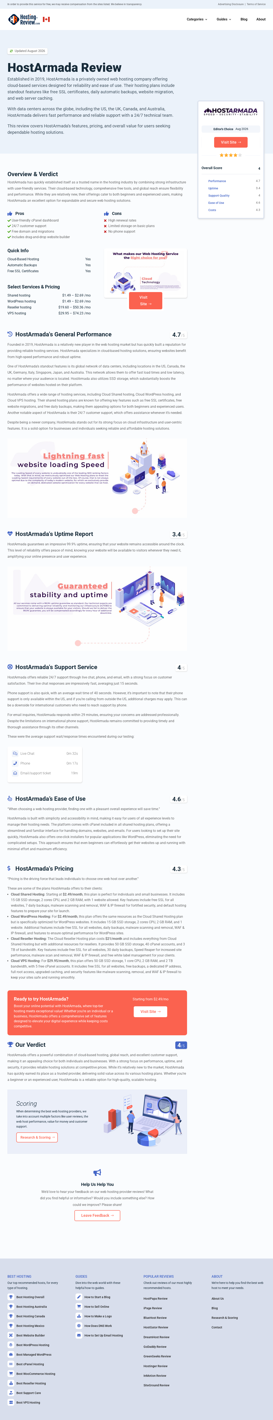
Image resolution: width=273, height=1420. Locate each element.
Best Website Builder (26, 1335)
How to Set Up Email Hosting (99, 1335)
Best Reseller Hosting (26, 1383)
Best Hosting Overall (25, 1296)
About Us (218, 1298)
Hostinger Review (155, 1366)
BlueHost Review (155, 1317)
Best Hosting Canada (26, 1316)
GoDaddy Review (155, 1346)
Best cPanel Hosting (25, 1364)
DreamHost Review (156, 1337)
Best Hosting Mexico (25, 1325)
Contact (217, 1327)
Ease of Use (216, 203)
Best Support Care (24, 1392)
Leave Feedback (95, 1215)
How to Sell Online (92, 1306)
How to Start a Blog (93, 1296)
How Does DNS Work (94, 1325)
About (261, 19)
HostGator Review (156, 1327)
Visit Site (143, 300)
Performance (217, 181)
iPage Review (153, 1308)
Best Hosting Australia (27, 1306)
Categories (195, 19)
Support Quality (218, 195)
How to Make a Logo (94, 1316)
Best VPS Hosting (23, 1402)
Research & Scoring (35, 1137)
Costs (212, 210)
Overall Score (212, 168)
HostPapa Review (155, 1298)
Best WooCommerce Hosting (31, 1373)
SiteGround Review (156, 1385)
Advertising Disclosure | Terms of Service (242, 4)
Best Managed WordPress (29, 1354)
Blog (244, 19)
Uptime (213, 188)
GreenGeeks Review (157, 1356)
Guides (222, 19)
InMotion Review (155, 1375)
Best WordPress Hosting (28, 1344)
